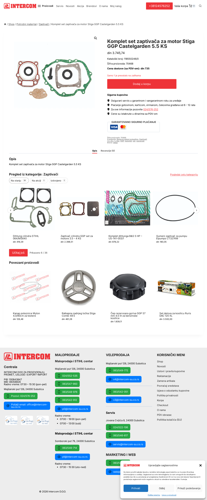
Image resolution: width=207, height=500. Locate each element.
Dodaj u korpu (146, 84)
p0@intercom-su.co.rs (72, 408)
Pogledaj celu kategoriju (184, 174)
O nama (103, 6)
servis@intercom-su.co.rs (125, 444)
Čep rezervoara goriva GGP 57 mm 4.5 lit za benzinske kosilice (128, 316)
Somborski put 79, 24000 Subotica (75, 441)
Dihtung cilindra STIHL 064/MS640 (26, 237)
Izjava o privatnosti (169, 495)
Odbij (162, 488)
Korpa (160, 400)
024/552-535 (67, 375)
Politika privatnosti (167, 395)
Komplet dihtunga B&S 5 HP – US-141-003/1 (125, 237)
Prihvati (135, 488)
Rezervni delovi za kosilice (127, 139)
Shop (160, 361)
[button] (200, 465)
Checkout (162, 405)
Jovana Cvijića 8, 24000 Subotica (125, 420)
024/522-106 (118, 427)
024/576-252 (150, 109)
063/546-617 (118, 435)
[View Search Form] (200, 6)
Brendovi (91, 6)
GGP (122, 141)
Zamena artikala (166, 380)
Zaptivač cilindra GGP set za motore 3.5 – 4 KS (77, 237)
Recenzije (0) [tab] (108, 150)
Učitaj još (18, 252)
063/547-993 (67, 383)
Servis (59, 6)
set (134, 141)
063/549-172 (118, 462)
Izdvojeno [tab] (58, 180)
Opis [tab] (94, 150)
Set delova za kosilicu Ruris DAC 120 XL (175, 314)
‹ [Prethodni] (10, 210)
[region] (103, 216)
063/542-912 (67, 400)
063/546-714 (67, 448)
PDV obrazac (164, 414)
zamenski (140, 141)
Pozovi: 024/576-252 (20, 396)
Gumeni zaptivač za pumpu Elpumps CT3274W (171, 237)
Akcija (80, 6)
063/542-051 (118, 391)
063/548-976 (67, 391)
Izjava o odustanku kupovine (173, 390)
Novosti (70, 6)
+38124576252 (159, 6)
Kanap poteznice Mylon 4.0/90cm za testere (26, 314)
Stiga (115, 143)
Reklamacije (164, 376)
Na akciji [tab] (39, 180)
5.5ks (116, 141)
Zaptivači (115, 37)
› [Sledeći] (196, 210)
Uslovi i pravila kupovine (171, 371)
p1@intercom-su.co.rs (72, 456)
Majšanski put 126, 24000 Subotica (24, 389)
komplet (128, 141)
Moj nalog (115, 6)
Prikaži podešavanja (189, 488)
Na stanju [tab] (19, 180)
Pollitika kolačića (154, 495)
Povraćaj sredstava (168, 385)
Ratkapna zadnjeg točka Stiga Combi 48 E (78, 314)
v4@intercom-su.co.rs (123, 379)
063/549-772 (118, 370)
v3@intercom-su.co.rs (123, 399)
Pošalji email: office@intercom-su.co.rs (26, 405)
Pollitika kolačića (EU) (169, 419)
